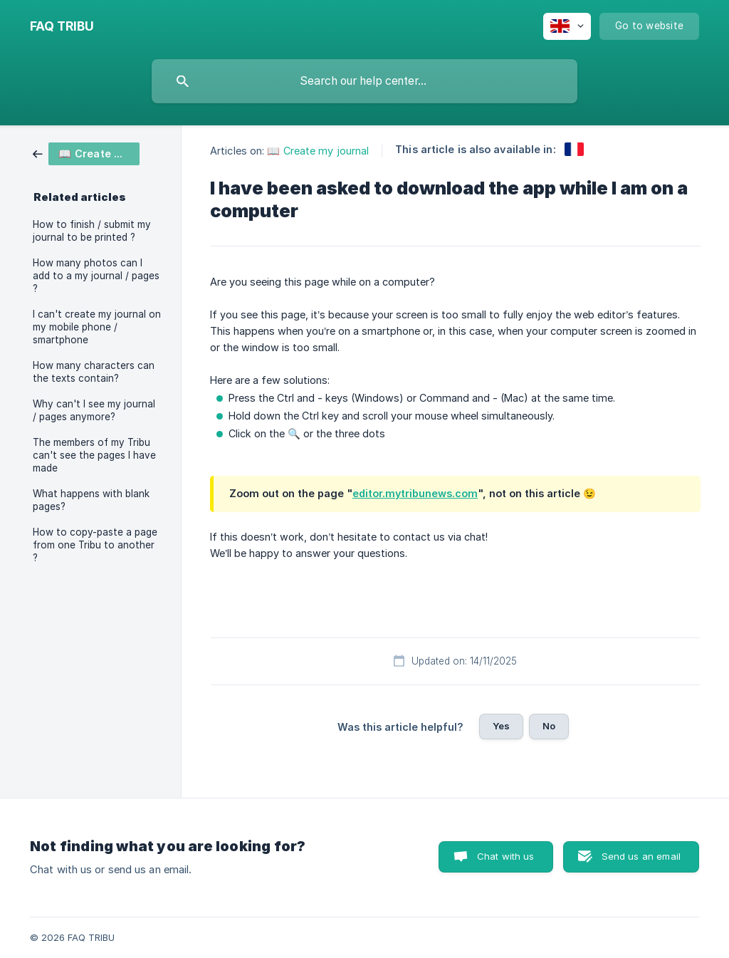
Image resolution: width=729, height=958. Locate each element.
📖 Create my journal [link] (318, 151)
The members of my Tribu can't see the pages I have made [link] (94, 455)
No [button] (548, 725)
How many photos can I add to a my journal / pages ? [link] (96, 275)
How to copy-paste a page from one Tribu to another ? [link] (95, 544)
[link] (86, 153)
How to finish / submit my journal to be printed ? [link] (92, 231)
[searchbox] (364, 81)
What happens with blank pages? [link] (91, 500)
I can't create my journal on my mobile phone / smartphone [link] (97, 326)
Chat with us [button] (506, 856)
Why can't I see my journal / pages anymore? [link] (94, 410)
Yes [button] (501, 725)
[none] (62, 26)
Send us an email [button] (641, 856)
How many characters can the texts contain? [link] (93, 372)
